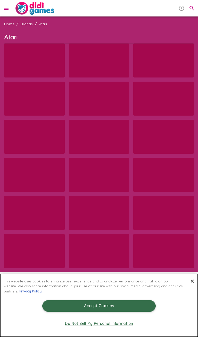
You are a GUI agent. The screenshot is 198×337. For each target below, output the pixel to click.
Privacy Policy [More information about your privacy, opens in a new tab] (30, 291)
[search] (192, 8)
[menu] (6, 8)
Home (9, 24)
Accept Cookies (99, 306)
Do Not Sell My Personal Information (99, 323)
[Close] (192, 281)
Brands (27, 24)
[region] (99, 305)
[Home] (34, 8)
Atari (43, 24)
